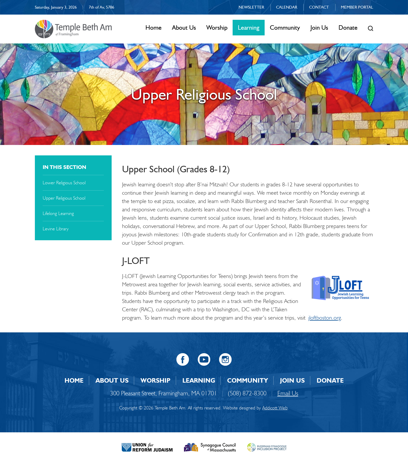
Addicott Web (275, 408)
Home (153, 27)
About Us (184, 27)
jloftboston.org (324, 317)
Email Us (287, 393)
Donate (348, 27)
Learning (248, 27)
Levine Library (56, 229)
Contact (319, 7)
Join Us (319, 27)
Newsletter (251, 7)
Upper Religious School (64, 198)
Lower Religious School (64, 183)
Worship (216, 27)
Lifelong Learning (58, 213)
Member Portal (357, 7)
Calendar (286, 7)
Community (285, 27)
